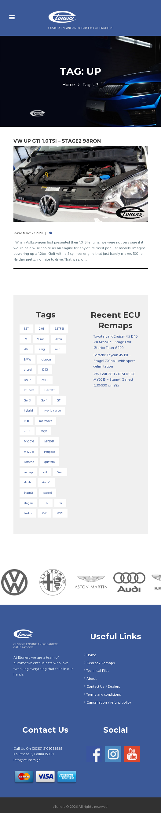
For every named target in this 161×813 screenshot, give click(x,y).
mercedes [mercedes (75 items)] (45, 421)
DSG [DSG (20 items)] (45, 369)
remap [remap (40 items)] (28, 472)
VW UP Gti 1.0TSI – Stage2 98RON (57, 141)
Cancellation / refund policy (108, 703)
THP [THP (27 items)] (45, 503)
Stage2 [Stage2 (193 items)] (28, 492)
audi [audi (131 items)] (58, 349)
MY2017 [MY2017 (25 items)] (49, 441)
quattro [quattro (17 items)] (49, 462)
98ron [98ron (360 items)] (58, 339)
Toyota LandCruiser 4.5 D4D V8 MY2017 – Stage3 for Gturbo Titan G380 (115, 342)
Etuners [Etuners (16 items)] (29, 390)
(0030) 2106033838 (47, 749)
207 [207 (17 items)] (26, 349)
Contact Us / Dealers (103, 687)
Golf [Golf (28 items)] (43, 400)
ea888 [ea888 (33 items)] (45, 380)
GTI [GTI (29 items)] (59, 400)
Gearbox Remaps (100, 663)
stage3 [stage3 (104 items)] (47, 492)
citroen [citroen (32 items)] (46, 359)
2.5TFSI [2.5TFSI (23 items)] (59, 328)
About (91, 679)
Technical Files (97, 671)
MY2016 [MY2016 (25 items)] (29, 441)
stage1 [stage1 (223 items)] (46, 482)
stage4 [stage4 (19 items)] (28, 503)
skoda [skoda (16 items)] (27, 482)
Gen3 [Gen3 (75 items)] (27, 400)
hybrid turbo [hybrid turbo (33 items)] (52, 410)
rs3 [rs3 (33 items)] (45, 472)
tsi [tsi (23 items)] (60, 503)
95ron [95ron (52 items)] (41, 339)
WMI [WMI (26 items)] (60, 513)
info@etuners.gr (26, 760)
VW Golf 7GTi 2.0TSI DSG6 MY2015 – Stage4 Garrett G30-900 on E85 (114, 380)
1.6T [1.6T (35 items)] (26, 328)
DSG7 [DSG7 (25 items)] (27, 380)
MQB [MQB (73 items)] (44, 431)
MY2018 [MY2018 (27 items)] (29, 451)
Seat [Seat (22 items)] (60, 472)
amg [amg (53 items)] (42, 349)
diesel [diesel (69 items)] (28, 369)
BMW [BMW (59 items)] (27, 359)
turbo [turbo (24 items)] (27, 513)
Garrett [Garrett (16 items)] (50, 390)
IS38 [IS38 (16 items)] (26, 421)
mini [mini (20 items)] (27, 431)
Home (69, 85)
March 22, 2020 (32, 233)
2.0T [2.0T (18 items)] (41, 328)
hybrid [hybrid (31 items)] (28, 410)
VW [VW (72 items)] (44, 513)
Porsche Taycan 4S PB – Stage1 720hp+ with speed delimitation (114, 361)
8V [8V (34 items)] (25, 339)
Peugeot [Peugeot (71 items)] (49, 451)
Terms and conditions (103, 695)
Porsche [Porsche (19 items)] (29, 462)
